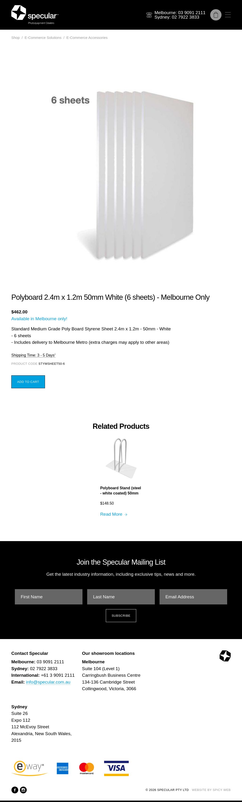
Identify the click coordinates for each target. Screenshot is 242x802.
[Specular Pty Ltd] (34, 14)
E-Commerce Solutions (43, 38)
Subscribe (121, 615)
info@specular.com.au (48, 682)
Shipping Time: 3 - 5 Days (32, 355)
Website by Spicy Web (211, 790)
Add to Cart (28, 382)
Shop (15, 38)
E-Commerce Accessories (87, 38)
